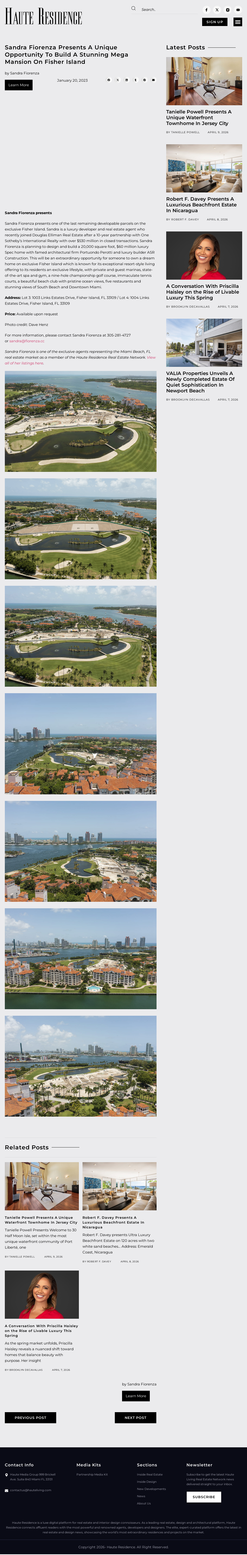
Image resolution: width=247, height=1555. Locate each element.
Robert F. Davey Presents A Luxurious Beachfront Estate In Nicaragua (113, 1223)
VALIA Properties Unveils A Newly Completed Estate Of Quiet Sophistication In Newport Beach (200, 382)
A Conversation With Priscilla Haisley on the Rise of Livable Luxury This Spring (41, 1331)
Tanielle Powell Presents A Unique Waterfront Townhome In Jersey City (199, 117)
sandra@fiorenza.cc (26, 341)
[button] (237, 22)
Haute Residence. (121, 1548)
